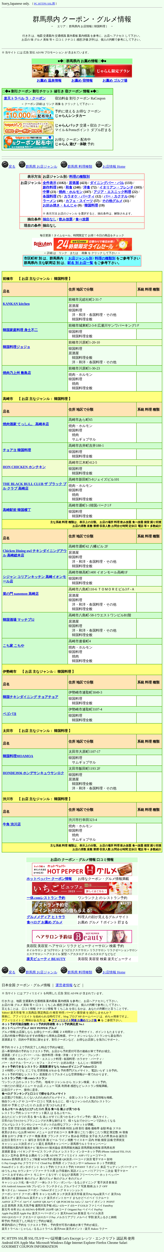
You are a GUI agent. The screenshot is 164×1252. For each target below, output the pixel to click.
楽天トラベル (10, 1228)
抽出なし (49, 219)
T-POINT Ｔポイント (87, 1167)
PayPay (98, 1209)
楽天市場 (76, 1194)
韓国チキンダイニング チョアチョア (30, 697)
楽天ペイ (104, 1194)
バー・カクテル (116, 196)
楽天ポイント (74, 1228)
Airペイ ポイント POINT (100, 1201)
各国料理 (49, 196)
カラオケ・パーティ (79, 196)
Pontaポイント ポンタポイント (20, 1167)
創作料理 (49, 187)
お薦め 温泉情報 (49, 80)
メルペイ (82, 1217)
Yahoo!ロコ (90, 1066)
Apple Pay (25, 1213)
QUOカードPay (46, 1217)
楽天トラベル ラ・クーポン (25, 98)
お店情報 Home (110, 166)
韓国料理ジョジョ (16, 347)
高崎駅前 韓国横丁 (17, 510)
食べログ (7, 1093)
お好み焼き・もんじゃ (60, 205)
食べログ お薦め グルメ (44, 922)
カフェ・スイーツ (79, 201)
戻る (8, 166)
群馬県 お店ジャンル (38, 166)
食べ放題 (82, 219)
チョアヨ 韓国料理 (17, 450)
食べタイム (9, 1190)
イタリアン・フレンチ (116, 187)
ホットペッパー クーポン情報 (49, 879)
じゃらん (26, 1228)
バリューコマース (95, 1155)
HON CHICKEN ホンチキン (24, 467)
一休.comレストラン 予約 (45, 898)
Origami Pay (75, 1209)
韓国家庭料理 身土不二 (20, 330)
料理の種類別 (79, 176)
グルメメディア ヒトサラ (45, 917)
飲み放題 (66, 219)
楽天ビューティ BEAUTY (46, 959)
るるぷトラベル (43, 1228)
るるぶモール (10, 1109)
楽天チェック (38, 1197)
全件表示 (49, 183)
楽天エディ (9, 1197)
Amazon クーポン (28, 1190)
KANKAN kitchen (16, 304)
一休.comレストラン (34, 1078)
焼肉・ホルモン (71, 192)
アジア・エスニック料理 (112, 192)
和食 (69, 187)
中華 (46, 192)
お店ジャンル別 (80, 258)
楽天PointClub (68, 1213)
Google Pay (15, 1163)
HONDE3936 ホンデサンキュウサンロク (33, 773)
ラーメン (49, 201)
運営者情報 (64, 985)
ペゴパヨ (9, 714)
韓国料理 (91, 205)
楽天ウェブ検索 (30, 1159)
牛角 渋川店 (12, 824)
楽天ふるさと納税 (105, 1217)
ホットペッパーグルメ (15, 1028)
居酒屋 (74, 183)
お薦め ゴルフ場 (114, 80)
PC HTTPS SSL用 (44, 3)
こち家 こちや (13, 645)
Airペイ (27, 1201)
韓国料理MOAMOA (18, 756)
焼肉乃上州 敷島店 (17, 373)
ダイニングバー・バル (107, 183)
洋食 (86, 187)
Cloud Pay (46, 1163)
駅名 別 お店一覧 (80, 263)
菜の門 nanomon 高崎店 (21, 594)
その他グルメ (112, 201)
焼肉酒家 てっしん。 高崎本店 (26, 424)
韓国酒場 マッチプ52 (18, 619)
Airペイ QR (53, 1201)
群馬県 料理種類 (76, 166)
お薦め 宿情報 (82, 80)
